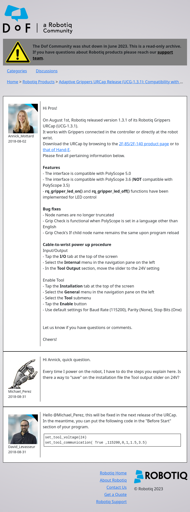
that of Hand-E (56, 149)
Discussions (47, 71)
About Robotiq (113, 481)
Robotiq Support (111, 502)
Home (12, 81)
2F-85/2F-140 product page (144, 143)
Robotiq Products (39, 81)
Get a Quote (115, 495)
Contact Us (117, 488)
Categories (17, 71)
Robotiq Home (113, 474)
